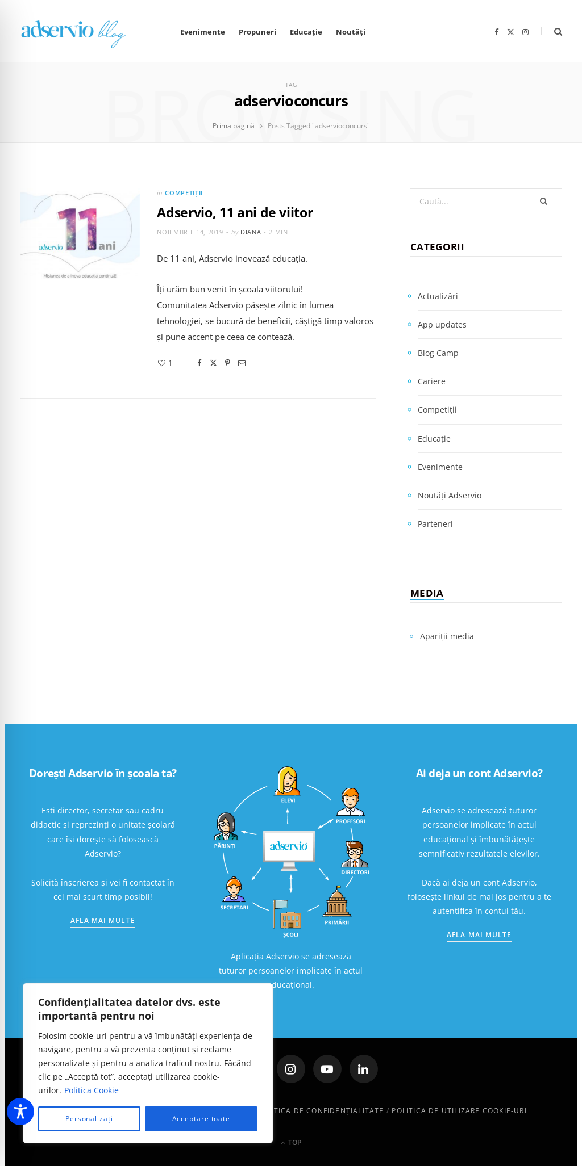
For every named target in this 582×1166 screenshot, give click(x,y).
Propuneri (257, 32)
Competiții (184, 192)
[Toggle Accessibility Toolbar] (20, 1111)
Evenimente (202, 32)
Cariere (432, 381)
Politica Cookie (91, 1090)
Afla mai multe (102, 920)
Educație (306, 32)
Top (291, 1142)
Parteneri (435, 523)
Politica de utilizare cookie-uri (459, 1110)
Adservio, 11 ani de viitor (235, 212)
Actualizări (438, 296)
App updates (442, 324)
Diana (250, 232)
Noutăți (350, 32)
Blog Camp (438, 352)
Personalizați (89, 1118)
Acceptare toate (201, 1118)
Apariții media (447, 636)
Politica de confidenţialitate (320, 1110)
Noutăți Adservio (449, 495)
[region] (148, 1063)
